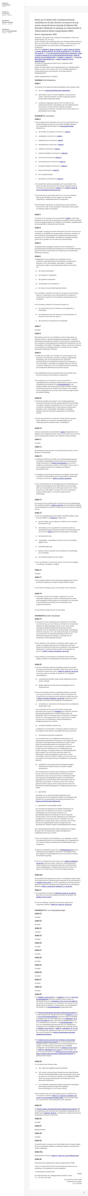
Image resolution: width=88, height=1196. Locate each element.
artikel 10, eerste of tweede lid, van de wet (51, 698)
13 (60, 518)
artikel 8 (60, 144)
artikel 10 (58, 157)
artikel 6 (60, 140)
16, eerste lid (76, 51)
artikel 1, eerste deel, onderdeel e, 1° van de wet (57, 886)
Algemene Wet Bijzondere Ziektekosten (57, 90)
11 (70, 51)
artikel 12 (62, 161)
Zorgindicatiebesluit (63, 384)
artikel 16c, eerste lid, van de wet (61, 904)
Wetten (35, 3)
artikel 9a (64, 153)
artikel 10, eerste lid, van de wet (68, 671)
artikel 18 (60, 179)
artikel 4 (67, 132)
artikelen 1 (61, 997)
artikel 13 (64, 166)
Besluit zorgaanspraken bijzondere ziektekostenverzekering (57, 1012)
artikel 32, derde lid (50, 1113)
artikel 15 (56, 170)
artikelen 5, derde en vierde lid (52, 49)
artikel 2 (58, 188)
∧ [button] (84, 1192)
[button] (27, 3)
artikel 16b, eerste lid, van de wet (65, 893)
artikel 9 (57, 149)
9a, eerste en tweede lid (61, 51)
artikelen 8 (54, 518)
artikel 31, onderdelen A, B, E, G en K (50, 1049)
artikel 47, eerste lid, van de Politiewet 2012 (65, 1155)
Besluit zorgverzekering (59, 463)
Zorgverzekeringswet (67, 126)
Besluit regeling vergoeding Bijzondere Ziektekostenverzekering (57, 1109)
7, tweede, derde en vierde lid (44, 51)
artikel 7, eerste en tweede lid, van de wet (56, 651)
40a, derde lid (39, 53)
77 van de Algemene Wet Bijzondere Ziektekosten (61, 53)
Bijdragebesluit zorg (67, 850)
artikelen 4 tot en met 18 (43, 897)
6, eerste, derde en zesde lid (71, 49)
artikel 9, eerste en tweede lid (62, 478)
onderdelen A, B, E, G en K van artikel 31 (64, 1001)
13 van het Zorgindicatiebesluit (47, 1016)
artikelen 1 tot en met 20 (46, 997)
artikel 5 (59, 136)
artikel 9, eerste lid (57, 505)
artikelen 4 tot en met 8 (44, 882)
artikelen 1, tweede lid (65, 57)
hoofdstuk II (58, 711)
